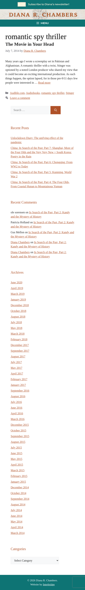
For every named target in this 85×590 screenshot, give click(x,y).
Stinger (70, 92)
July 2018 (16, 322)
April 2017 (17, 373)
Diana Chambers (20, 242)
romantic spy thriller (52, 92)
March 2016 (18, 419)
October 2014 (18, 493)
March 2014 (18, 532)
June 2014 (16, 515)
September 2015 (20, 436)
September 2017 (20, 350)
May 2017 (16, 367)
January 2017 (18, 384)
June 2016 (16, 407)
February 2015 (19, 476)
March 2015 (18, 470)
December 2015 (20, 424)
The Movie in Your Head (29, 44)
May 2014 (16, 521)
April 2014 (17, 527)
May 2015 (16, 458)
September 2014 (20, 498)
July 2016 (16, 402)
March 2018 (18, 333)
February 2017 (19, 379)
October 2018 (18, 310)
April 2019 (17, 288)
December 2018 (20, 305)
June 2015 (16, 453)
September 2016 (20, 390)
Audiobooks (33, 92)
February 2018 (19, 339)
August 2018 (18, 316)
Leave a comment (20, 97)
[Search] (56, 110)
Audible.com (17, 92)
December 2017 (20, 345)
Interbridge (49, 584)
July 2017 (16, 362)
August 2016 (18, 396)
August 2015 (18, 441)
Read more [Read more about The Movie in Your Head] (44, 82)
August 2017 (18, 356)
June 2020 (16, 282)
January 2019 (18, 299)
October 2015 (18, 430)
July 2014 (16, 510)
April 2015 (17, 464)
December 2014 (20, 487)
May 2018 (16, 328)
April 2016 (17, 413)
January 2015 (18, 481)
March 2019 (18, 293)
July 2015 (16, 447)
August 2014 (18, 504)
